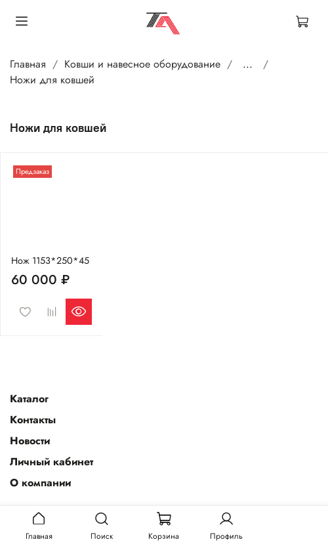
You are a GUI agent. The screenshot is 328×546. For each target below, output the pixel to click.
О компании (40, 482)
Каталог (29, 398)
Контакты (33, 419)
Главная (28, 64)
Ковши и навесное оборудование (142, 64)
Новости (30, 440)
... (248, 64)
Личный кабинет (51, 461)
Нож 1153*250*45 (50, 260)
